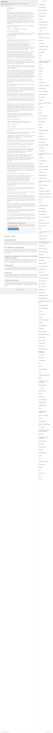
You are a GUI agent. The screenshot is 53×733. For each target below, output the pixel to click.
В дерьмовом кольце (42, 238)
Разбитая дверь (41, 220)
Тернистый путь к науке (43, 235)
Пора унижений (41, 43)
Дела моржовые (41, 473)
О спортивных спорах (42, 27)
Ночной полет (41, 434)
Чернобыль (41, 467)
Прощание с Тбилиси (42, 263)
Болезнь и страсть (42, 340)
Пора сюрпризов (42, 427)
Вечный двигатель (42, 16)
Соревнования (41, 136)
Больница (40, 79)
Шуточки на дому (42, 464)
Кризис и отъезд (41, 396)
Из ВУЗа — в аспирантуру (43, 169)
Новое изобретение (42, 421)
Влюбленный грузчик (42, 175)
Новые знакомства (42, 121)
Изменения (41, 322)
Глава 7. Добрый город (43, 399)
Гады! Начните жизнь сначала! (44, 319)
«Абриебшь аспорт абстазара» (44, 375)
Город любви (41, 449)
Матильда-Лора (41, 328)
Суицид (40, 76)
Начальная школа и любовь (43, 46)
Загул (40, 363)
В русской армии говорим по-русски (45, 196)
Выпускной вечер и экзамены (44, 85)
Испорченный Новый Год (43, 298)
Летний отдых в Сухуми (43, 49)
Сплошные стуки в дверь (43, 205)
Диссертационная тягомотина (44, 334)
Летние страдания (42, 208)
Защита (40, 228)
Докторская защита (42, 343)
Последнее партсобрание (43, 305)
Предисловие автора (42, 7)
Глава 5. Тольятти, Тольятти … (44, 266)
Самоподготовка (42, 52)
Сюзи (40, 470)
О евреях (40, 30)
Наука (40, 408)
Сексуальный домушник (43, 369)
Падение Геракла (42, 260)
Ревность (40, 202)
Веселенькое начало (42, 269)
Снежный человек (42, 360)
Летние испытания (42, 88)
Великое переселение (42, 211)
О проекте (18, 289)
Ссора (40, 458)
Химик (40, 58)
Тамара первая (41, 188)
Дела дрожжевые (42, 82)
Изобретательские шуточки (43, 461)
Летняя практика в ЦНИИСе (44, 144)
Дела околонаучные (42, 286)
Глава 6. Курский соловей (43, 308)
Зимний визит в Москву (43, 139)
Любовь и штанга (42, 133)
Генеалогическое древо (43, 24)
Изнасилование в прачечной (44, 130)
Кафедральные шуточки (43, 452)
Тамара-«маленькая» (42, 405)
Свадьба (40, 393)
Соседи (40, 65)
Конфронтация (41, 254)
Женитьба (40, 112)
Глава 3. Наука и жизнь (43, 160)
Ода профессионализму (43, 325)
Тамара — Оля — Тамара (43, 415)
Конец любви (41, 157)
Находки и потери (42, 289)
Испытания (41, 199)
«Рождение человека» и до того (44, 37)
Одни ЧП (40, 418)
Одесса (40, 366)
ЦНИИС (40, 124)
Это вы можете (41, 354)
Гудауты (40, 455)
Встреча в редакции (42, 13)
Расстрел (40, 73)
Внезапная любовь (42, 337)
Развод (40, 372)
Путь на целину (41, 97)
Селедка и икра (8, 265)
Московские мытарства (43, 248)
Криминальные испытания (43, 251)
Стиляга (40, 55)
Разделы (23, 289)
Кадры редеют (41, 444)
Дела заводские (41, 150)
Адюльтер (40, 127)
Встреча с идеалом (42, 283)
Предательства (41, 272)
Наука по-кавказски (42, 214)
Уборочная (41, 107)
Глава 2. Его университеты (43, 91)
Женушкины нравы (42, 402)
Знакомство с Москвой (43, 118)
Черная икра (7, 272)
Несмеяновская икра (10, 239)
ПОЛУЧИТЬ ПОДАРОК (13, 228)
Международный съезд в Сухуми (44, 257)
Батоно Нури (41, 68)
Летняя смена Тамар (42, 441)
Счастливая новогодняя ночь (44, 277)
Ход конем (40, 311)
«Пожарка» (41, 163)
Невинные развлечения (43, 178)
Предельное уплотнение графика (44, 424)
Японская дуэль (41, 147)
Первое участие (41, 357)
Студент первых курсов (43, 94)
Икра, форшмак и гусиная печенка (14, 247)
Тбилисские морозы (42, 280)
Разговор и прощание (42, 331)
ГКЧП (40, 476)
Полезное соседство (42, 245)
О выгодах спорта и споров (43, 166)
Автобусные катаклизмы (6, 731)
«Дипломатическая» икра (11, 280)
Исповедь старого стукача (43, 295)
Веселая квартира (42, 292)
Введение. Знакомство (43, 10)
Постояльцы (41, 40)
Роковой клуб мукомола (43, 185)
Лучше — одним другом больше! (44, 217)
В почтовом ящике (42, 172)
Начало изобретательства (43, 115)
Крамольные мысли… (43, 385)
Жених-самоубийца (42, 390)
